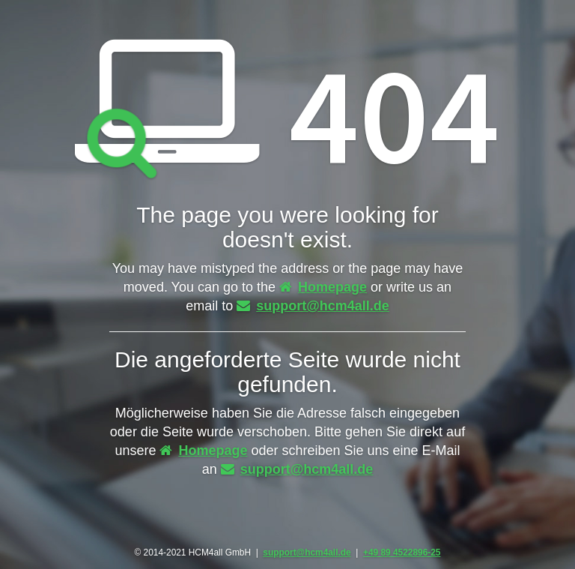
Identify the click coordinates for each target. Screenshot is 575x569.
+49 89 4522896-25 (401, 552)
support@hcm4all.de (313, 305)
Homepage (323, 287)
